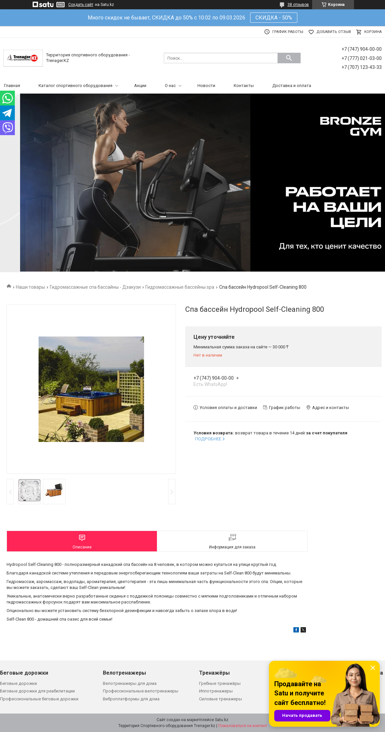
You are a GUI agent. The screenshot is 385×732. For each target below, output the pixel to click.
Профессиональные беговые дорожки (39, 698)
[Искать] (289, 58)
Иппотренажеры (216, 690)
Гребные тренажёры (220, 683)
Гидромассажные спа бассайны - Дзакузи (95, 287)
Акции (140, 85)
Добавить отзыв (333, 32)
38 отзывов (298, 4)
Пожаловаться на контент (242, 725)
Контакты (244, 85)
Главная (12, 85)
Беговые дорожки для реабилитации (37, 690)
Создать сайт (80, 4)
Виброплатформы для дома (131, 698)
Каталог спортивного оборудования (75, 85)
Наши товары (30, 287)
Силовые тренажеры (220, 698)
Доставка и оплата (291, 85)
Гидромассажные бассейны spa (179, 287)
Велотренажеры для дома (130, 683)
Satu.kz (221, 719)
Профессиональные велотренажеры (140, 690)
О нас (170, 85)
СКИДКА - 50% (273, 18)
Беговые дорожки (18, 683)
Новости (206, 85)
